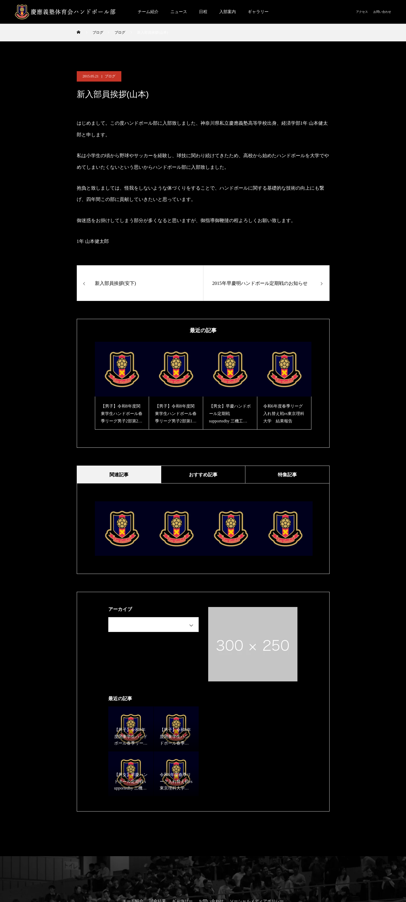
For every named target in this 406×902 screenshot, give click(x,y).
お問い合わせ (382, 11)
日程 (203, 12)
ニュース (178, 12)
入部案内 (227, 12)
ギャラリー (258, 12)
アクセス (362, 11)
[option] (122, 386)
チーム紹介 (148, 12)
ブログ (110, 76)
